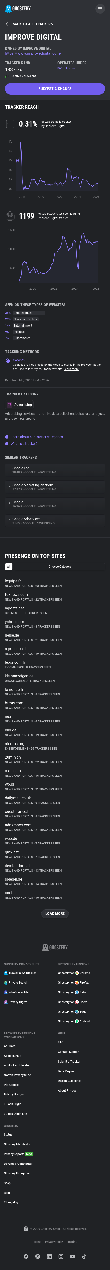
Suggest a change (55, 88)
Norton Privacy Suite (17, 1075)
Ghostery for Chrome (74, 973)
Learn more (72, 369)
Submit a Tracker (69, 1061)
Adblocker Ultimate (16, 1065)
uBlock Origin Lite (15, 1114)
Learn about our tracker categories (34, 437)
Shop (7, 1183)
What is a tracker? (21, 444)
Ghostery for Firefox (73, 983)
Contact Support (68, 1052)
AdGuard (10, 1046)
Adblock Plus (12, 1055)
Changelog (11, 1202)
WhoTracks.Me (16, 992)
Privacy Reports (18, 1154)
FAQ (60, 1042)
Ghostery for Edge (72, 1012)
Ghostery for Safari (72, 992)
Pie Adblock (11, 1085)
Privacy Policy (54, 1242)
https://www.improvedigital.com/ (33, 53)
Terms (37, 1242)
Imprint (72, 1242)
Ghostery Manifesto (17, 1144)
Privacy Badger (14, 1094)
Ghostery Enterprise (16, 1173)
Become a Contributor (18, 1163)
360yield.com (66, 68)
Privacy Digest (15, 1002)
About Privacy (67, 1090)
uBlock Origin (12, 1104)
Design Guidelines (69, 1081)
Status (8, 1134)
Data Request (66, 1071)
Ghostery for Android (74, 1021)
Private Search (16, 983)
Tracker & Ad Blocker (20, 973)
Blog (7, 1192)
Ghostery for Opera (72, 1002)
